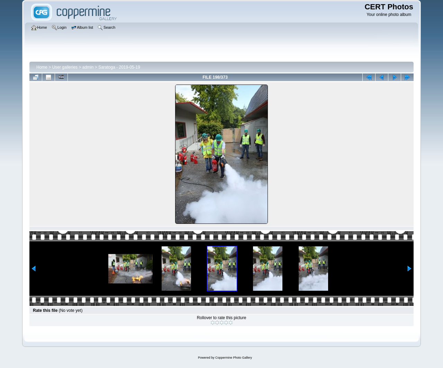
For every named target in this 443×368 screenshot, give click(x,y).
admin (88, 67)
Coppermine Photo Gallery (233, 357)
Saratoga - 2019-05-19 (119, 67)
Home (41, 67)
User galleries (65, 67)
